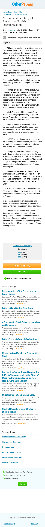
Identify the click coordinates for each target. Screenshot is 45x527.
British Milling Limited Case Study (17, 308)
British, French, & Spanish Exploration (19, 339)
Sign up (23, 484)
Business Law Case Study (11, 457)
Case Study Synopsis (10, 462)
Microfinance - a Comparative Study (18, 395)
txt (19, 252)
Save (21, 272)
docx (19, 256)
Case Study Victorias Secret (12, 452)
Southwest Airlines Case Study (13, 437)
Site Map (34, 523)
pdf (19, 254)
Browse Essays (9, 523)
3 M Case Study (8, 447)
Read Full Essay (22, 265)
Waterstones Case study (11, 442)
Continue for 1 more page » (22, 246)
